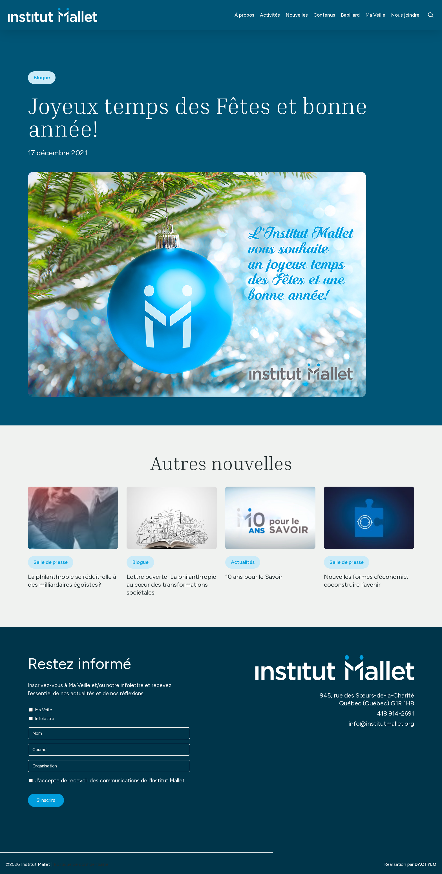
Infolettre (44, 718)
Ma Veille (43, 709)
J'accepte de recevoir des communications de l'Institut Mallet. (110, 780)
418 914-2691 (395, 713)
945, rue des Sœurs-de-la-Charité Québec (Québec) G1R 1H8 (367, 699)
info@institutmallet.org (381, 723)
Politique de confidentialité (81, 864)
